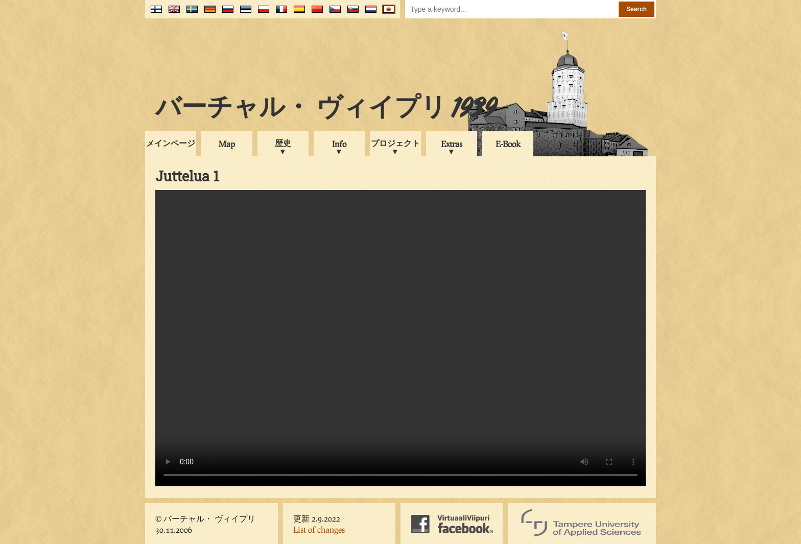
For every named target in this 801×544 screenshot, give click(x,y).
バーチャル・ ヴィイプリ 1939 (326, 109)
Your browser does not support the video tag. (400, 338)
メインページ (170, 143)
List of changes (319, 529)
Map (227, 144)
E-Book (508, 144)
